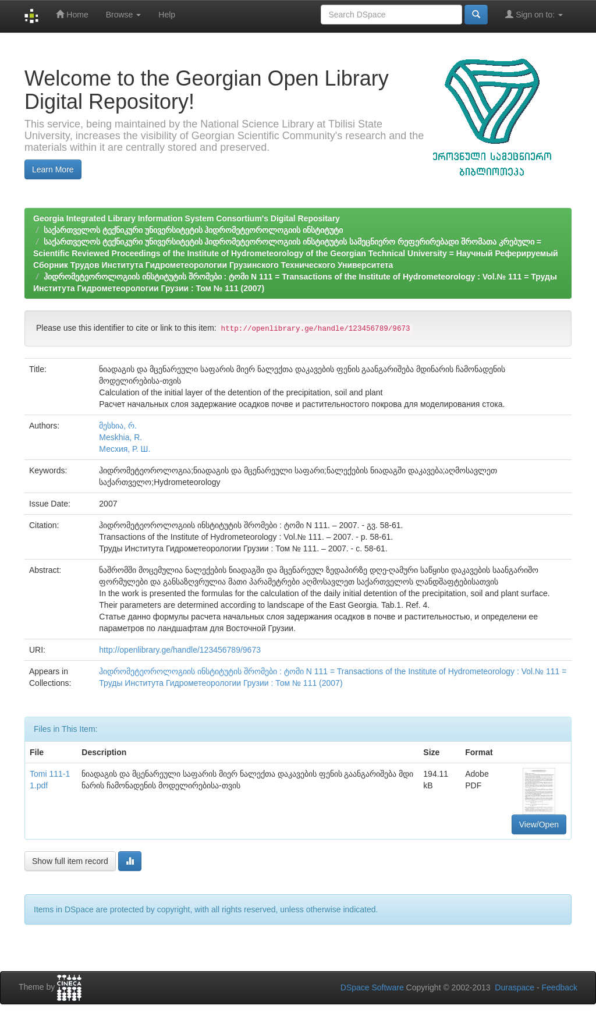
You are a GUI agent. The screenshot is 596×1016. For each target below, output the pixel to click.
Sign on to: (534, 14)
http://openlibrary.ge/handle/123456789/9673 (180, 649)
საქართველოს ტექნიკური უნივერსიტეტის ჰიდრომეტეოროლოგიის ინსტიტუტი (193, 230)
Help (166, 14)
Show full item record (70, 861)
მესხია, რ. (118, 425)
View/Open (539, 824)
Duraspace (514, 987)
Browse (123, 14)
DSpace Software (372, 987)
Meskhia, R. (120, 437)
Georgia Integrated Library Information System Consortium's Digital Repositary (186, 218)
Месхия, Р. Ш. (124, 449)
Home (72, 14)
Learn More (53, 169)
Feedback (559, 987)
